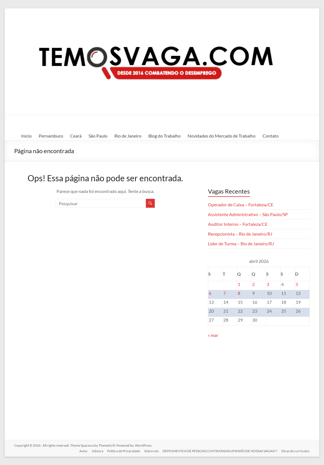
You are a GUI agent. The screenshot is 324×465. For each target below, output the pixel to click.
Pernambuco (51, 135)
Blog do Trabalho (164, 135)
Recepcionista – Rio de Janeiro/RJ (240, 233)
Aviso (82, 450)
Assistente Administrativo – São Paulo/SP (248, 214)
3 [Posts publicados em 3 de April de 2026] (268, 284)
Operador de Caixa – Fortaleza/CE (240, 204)
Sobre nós (151, 450)
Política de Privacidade (122, 450)
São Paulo (98, 135)
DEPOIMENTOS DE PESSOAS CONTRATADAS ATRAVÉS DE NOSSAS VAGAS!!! (220, 450)
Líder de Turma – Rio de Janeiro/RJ (241, 243)
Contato (270, 135)
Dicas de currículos (296, 450)
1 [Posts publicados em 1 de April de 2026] (239, 284)
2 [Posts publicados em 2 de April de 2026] (253, 284)
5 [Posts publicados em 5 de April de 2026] (297, 284)
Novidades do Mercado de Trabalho (222, 135)
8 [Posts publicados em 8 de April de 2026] (239, 293)
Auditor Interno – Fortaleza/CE (237, 224)
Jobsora (96, 450)
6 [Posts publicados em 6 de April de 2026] (210, 293)
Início (26, 135)
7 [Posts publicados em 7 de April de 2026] (224, 293)
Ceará (76, 135)
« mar (213, 335)
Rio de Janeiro (127, 135)
